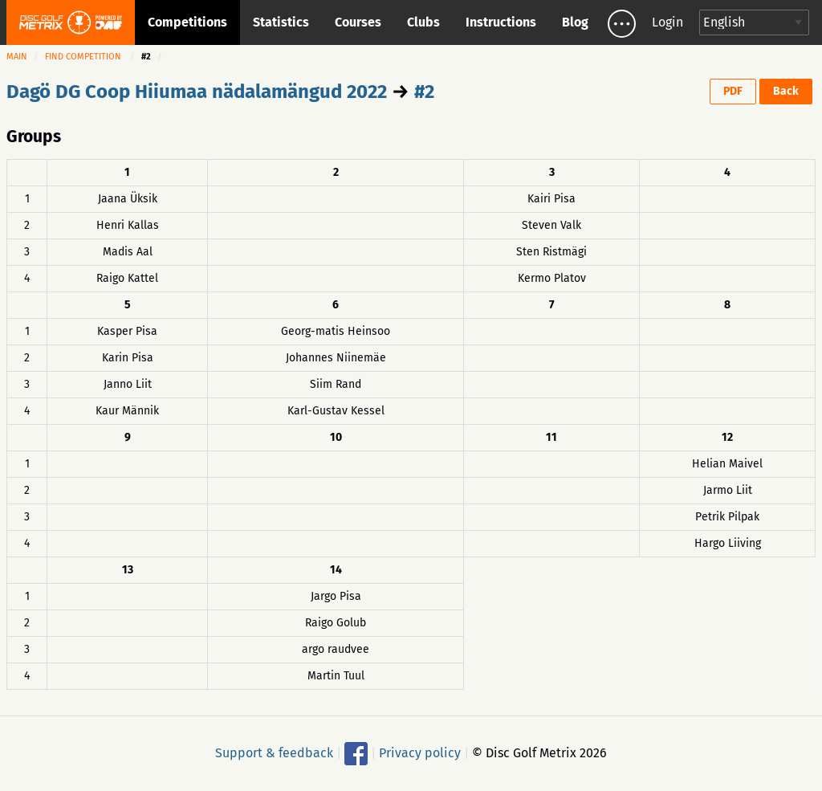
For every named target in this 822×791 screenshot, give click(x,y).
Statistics (281, 22)
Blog (575, 22)
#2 (424, 91)
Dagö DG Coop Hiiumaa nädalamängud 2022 (196, 91)
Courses (358, 22)
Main (16, 56)
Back (786, 91)
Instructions (501, 22)
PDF (733, 91)
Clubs (423, 22)
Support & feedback (274, 752)
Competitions (187, 22)
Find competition (83, 56)
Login (667, 22)
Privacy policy (420, 752)
